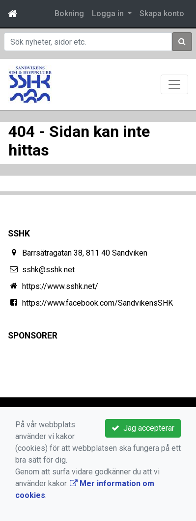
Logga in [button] (109, 13)
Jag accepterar (143, 428)
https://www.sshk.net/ (60, 286)
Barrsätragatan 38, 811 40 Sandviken (84, 253)
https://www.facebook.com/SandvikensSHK (97, 303)
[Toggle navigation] (174, 84)
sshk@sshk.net (48, 269)
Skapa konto (162, 13)
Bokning (69, 13)
